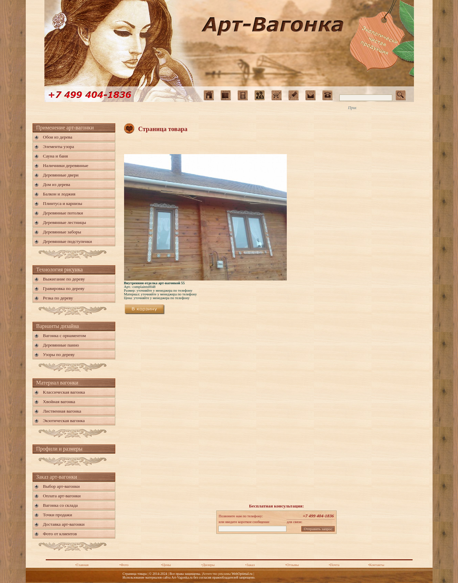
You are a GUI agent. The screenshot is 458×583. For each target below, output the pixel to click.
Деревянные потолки (63, 212)
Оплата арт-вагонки (62, 495)
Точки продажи (57, 514)
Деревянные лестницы (64, 222)
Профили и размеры (59, 449)
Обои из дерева (58, 137)
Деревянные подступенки (67, 241)
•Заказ (250, 565)
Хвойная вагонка (59, 401)
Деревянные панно (61, 345)
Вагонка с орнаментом (64, 335)
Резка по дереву (58, 297)
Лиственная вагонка (62, 411)
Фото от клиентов (60, 533)
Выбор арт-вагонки (61, 486)
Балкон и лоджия (59, 193)
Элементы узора (58, 146)
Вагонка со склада (60, 505)
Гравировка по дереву (64, 288)
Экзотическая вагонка (64, 420)
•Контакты (376, 565)
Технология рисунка (59, 269)
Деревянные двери (61, 175)
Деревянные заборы (62, 231)
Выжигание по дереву (64, 279)
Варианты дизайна (57, 326)
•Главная (82, 565)
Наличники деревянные (65, 165)
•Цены (166, 565)
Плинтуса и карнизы (62, 203)
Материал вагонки (57, 383)
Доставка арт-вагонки (64, 524)
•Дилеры (208, 565)
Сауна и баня (55, 156)
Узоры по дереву (59, 354)
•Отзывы (292, 565)
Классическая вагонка (64, 392)
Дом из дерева (56, 184)
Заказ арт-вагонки (56, 477)
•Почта (334, 565)
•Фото (123, 565)
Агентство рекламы (216, 574)
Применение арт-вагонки (65, 127)
